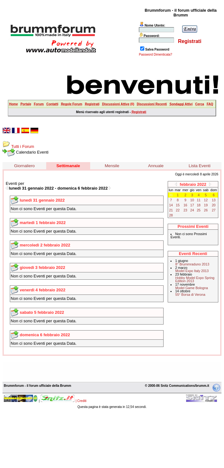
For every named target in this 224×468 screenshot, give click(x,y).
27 (213, 210)
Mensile (112, 165)
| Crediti (81, 401)
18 (199, 205)
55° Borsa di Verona (190, 294)
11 (199, 200)
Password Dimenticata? (155, 54)
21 (171, 210)
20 (213, 205)
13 (213, 200)
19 (206, 205)
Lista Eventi (199, 165)
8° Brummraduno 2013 (192, 264)
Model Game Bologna (191, 288)
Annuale (156, 165)
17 (192, 205)
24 (192, 210)
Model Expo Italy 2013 (191, 271)
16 (185, 205)
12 (206, 200)
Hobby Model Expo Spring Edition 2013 (195, 279)
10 (192, 200)
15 (178, 205)
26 (206, 210)
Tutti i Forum (22, 146)
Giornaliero (24, 165)
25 (199, 210)
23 (185, 210)
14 (171, 205)
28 (171, 215)
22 (178, 210)
